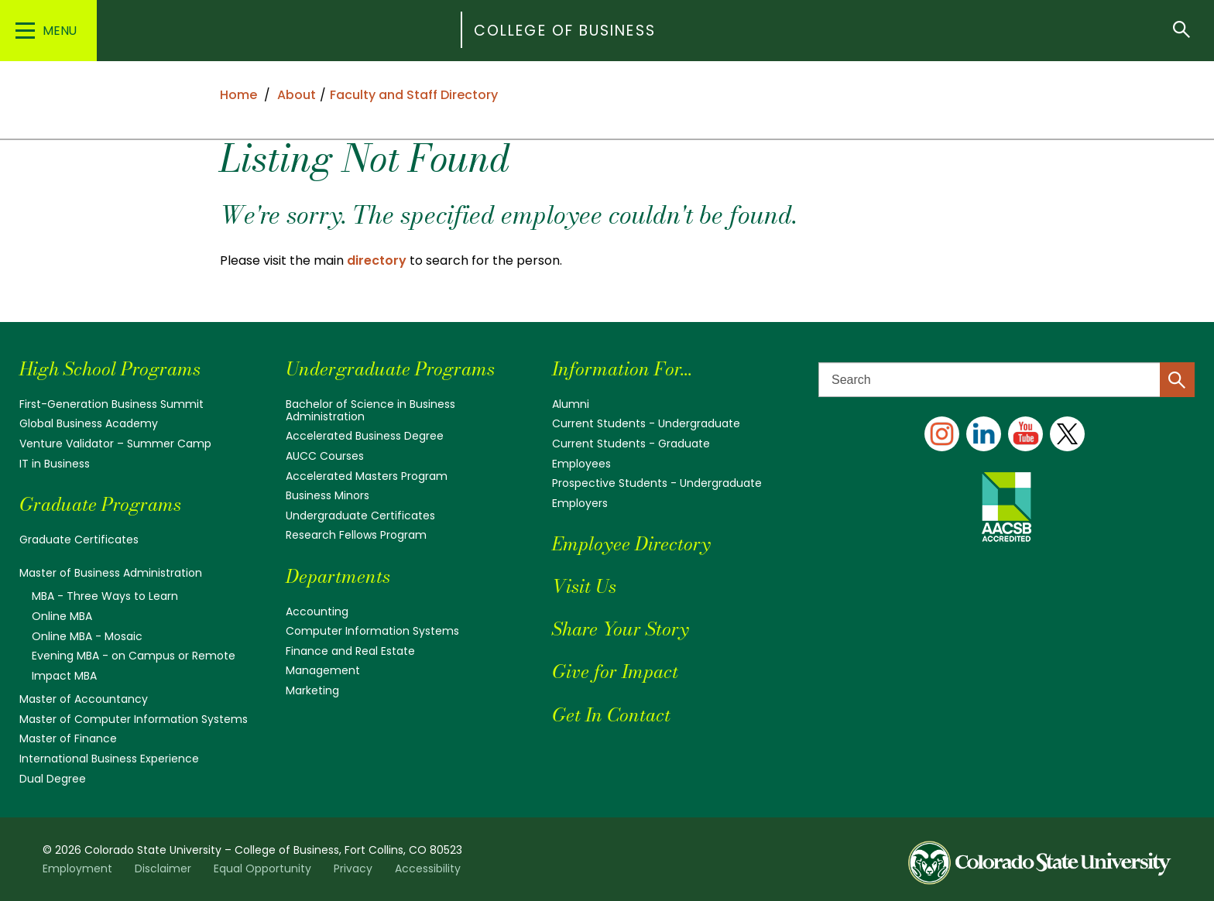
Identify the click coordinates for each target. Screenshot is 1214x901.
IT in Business (54, 463)
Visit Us (584, 586)
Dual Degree (52, 778)
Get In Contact (611, 715)
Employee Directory (631, 543)
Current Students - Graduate (631, 443)
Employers (580, 503)
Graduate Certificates (79, 539)
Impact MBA (64, 675)
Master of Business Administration (110, 573)
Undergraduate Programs (390, 369)
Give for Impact (615, 671)
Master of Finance (68, 738)
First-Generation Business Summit (111, 404)
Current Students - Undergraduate (646, 423)
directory (376, 260)
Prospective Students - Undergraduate (657, 483)
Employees (581, 463)
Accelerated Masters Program (367, 476)
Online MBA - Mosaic (87, 636)
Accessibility (428, 868)
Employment (77, 868)
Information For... (622, 369)
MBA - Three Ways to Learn (105, 596)
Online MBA (62, 616)
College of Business (565, 30)
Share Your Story (620, 629)
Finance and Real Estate (350, 651)
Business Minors (327, 495)
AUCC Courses (325, 456)
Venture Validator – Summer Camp (115, 443)
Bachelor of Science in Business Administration (370, 410)
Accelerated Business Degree (365, 436)
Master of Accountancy (83, 699)
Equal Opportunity (262, 868)
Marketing (312, 690)
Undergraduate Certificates (360, 515)
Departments (338, 576)
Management (323, 670)
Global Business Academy (88, 423)
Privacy (353, 868)
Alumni (570, 404)
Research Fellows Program (356, 535)
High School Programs (110, 369)
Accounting (317, 611)
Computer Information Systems (372, 631)
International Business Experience (109, 758)
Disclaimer (163, 868)
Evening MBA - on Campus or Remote (133, 655)
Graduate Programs (100, 504)
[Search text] (1006, 379)
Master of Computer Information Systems (133, 719)
